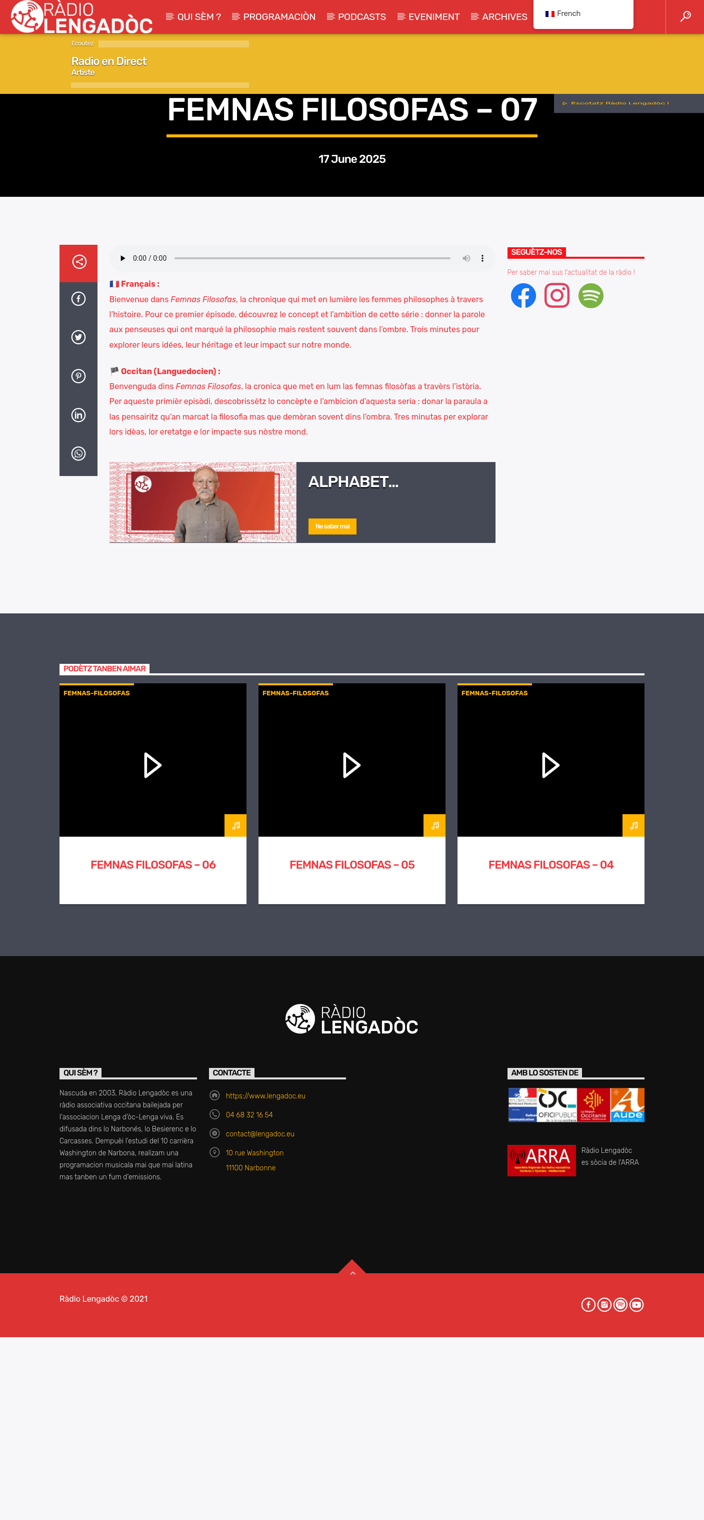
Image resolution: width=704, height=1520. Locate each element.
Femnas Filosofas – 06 (153, 1262)
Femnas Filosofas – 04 (551, 1262)
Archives (505, 16)
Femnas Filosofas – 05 (352, 1262)
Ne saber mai (333, 923)
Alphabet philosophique (369, 887)
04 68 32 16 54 (249, 1512)
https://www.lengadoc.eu (266, 1493)
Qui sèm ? (199, 16)
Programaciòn (280, 16)
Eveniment (434, 16)
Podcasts (362, 16)
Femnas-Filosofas (351, 289)
